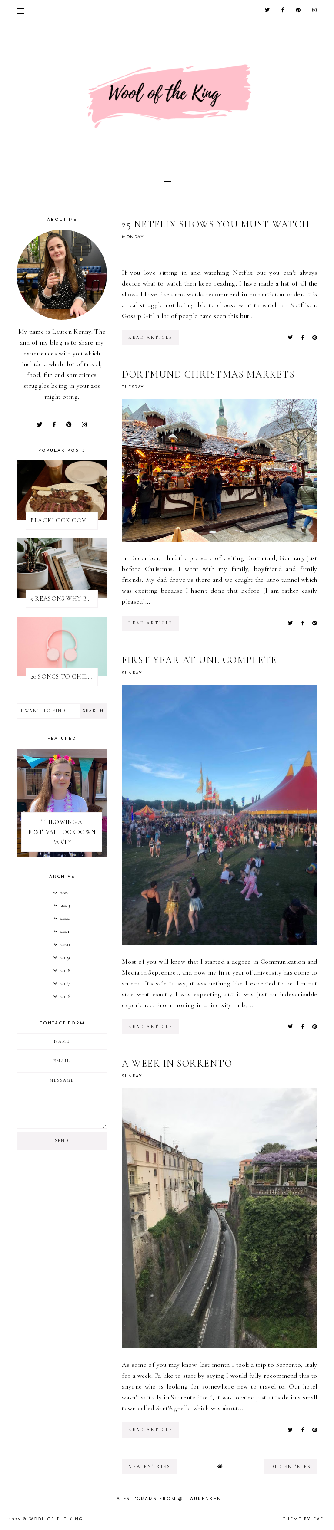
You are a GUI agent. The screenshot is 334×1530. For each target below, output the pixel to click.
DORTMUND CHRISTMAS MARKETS (208, 374)
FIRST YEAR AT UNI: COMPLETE (199, 660)
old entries (291, 1466)
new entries (149, 1466)
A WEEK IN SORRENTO (177, 1063)
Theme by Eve (303, 1519)
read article (150, 337)
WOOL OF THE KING (56, 1519)
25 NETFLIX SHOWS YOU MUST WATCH (216, 224)
